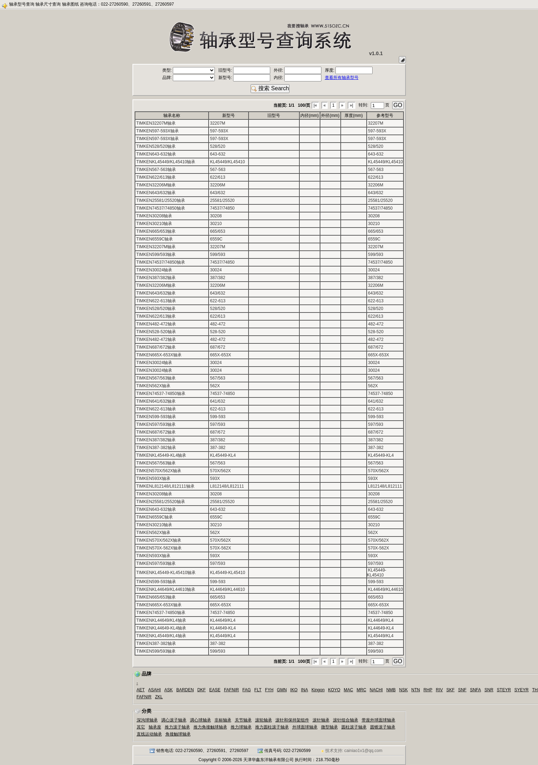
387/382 (217, 277)
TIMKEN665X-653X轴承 (159, 354)
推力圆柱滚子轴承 (272, 727)
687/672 (217, 347)
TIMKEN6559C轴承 (154, 239)
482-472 (217, 324)
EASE (214, 689)
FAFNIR (231, 689)
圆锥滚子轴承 (382, 727)
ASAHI (154, 689)
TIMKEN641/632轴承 (156, 401)
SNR (488, 689)
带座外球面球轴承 (378, 720)
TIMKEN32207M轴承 (156, 123)
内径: (298, 77)
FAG (247, 689)
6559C (216, 239)
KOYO (334, 689)
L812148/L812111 (227, 486)
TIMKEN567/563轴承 (156, 378)
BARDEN (185, 689)
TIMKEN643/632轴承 (156, 192)
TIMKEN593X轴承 (153, 478)
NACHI (376, 689)
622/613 (217, 177)
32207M (217, 123)
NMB (391, 689)
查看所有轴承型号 (342, 77)
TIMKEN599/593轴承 (156, 254)
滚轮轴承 (263, 720)
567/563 (217, 378)
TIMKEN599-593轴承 (156, 416)
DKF (201, 689)
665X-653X (220, 354)
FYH (269, 689)
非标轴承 (222, 720)
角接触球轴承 (178, 734)
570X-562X (220, 548)
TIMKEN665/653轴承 (156, 231)
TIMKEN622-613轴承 (156, 300)
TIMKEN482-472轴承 (156, 324)
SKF (451, 689)
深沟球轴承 (147, 720)
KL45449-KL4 (223, 455)
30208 (216, 215)
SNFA (475, 689)
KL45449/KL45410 (227, 161)
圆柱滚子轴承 (354, 727)
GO (398, 105)
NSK (403, 689)
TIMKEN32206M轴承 (156, 185)
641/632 (217, 401)
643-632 (217, 154)
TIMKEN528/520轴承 (156, 146)
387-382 (217, 447)
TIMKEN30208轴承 (154, 215)
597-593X (219, 130)
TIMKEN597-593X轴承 (157, 130)
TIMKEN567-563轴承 (156, 169)
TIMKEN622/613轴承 (156, 177)
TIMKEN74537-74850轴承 (160, 393)
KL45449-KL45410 (227, 572)
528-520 (217, 331)
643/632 (217, 192)
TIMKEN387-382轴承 (156, 447)
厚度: (349, 70)
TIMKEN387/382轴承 (156, 277)
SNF (462, 689)
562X (215, 385)
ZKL (159, 696)
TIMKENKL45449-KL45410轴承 (166, 572)
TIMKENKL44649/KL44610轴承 (166, 589)
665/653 (217, 231)
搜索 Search (270, 88)
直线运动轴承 (149, 734)
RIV (439, 689)
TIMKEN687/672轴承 (156, 347)
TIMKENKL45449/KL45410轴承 (166, 161)
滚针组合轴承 (345, 720)
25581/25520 (222, 200)
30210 (216, 223)
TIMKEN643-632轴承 (156, 154)
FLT (257, 689)
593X (215, 478)
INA (304, 689)
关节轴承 (243, 720)
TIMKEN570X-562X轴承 (159, 548)
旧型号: (244, 70)
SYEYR (522, 689)
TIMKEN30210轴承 (154, 223)
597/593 (217, 424)
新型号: (244, 77)
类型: (188, 70)
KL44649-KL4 (223, 628)
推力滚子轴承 (177, 727)
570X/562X (220, 470)
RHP (427, 689)
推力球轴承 (241, 727)
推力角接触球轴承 (210, 727)
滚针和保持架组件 (292, 720)
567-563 (217, 169)
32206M (217, 185)
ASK (168, 689)
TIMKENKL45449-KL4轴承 (161, 455)
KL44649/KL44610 (227, 589)
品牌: (188, 77)
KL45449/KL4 (223, 635)
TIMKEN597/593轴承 (156, 424)
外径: (298, 70)
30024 (216, 270)
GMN (282, 689)
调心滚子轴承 (173, 720)
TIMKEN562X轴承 (153, 385)
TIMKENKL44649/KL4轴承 (161, 620)
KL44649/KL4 (223, 620)
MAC (348, 689)
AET (141, 689)
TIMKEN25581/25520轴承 (160, 200)
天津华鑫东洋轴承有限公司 (268, 759)
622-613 (217, 300)
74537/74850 (222, 208)
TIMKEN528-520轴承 (156, 331)
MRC (361, 689)
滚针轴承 (321, 720)
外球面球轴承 (305, 727)
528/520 (217, 146)
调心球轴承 (200, 720)
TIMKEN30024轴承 (154, 270)
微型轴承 (329, 727)
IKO (294, 689)
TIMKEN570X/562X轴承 (159, 470)
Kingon (318, 689)
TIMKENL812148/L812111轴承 (165, 486)
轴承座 (155, 727)
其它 (141, 727)
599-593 (217, 416)
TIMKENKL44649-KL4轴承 (161, 628)
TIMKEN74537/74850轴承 (160, 208)
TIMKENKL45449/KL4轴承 (161, 635)
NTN (415, 689)
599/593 (217, 254)
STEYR (504, 689)
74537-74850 (222, 393)
